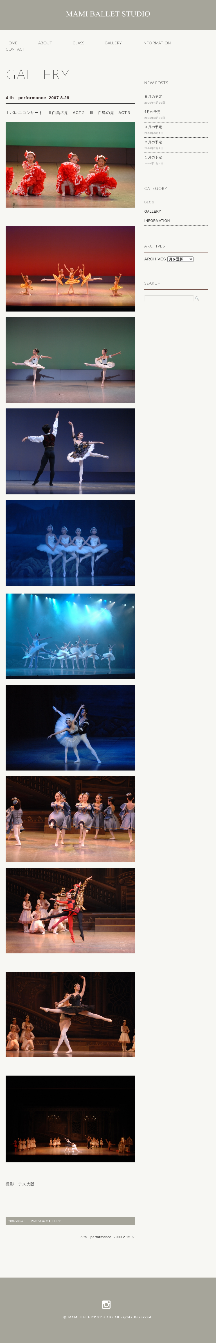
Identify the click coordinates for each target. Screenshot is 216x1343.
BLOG (149, 202)
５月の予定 (153, 97)
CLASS (78, 42)
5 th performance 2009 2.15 (105, 1237)
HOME (12, 42)
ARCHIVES (155, 259)
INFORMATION (156, 42)
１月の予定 (153, 157)
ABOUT (45, 42)
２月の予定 (153, 142)
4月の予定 (152, 112)
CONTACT (15, 49)
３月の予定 (153, 127)
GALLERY (113, 42)
